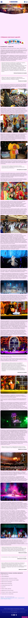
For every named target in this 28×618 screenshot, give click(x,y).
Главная (2, 596)
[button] (25, 617)
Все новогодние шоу (9, 596)
